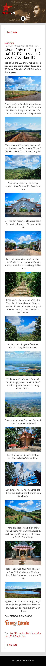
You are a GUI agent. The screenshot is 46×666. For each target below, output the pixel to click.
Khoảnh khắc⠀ (33, 46)
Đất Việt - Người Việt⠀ (16, 46)
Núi (23, 636)
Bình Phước (15, 636)
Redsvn (12, 32)
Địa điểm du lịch (17, 633)
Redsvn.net (30, 660)
